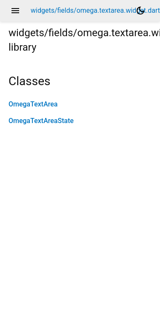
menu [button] (15, 11)
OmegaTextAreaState (41, 121)
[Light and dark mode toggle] (140, 10)
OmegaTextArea (33, 104)
